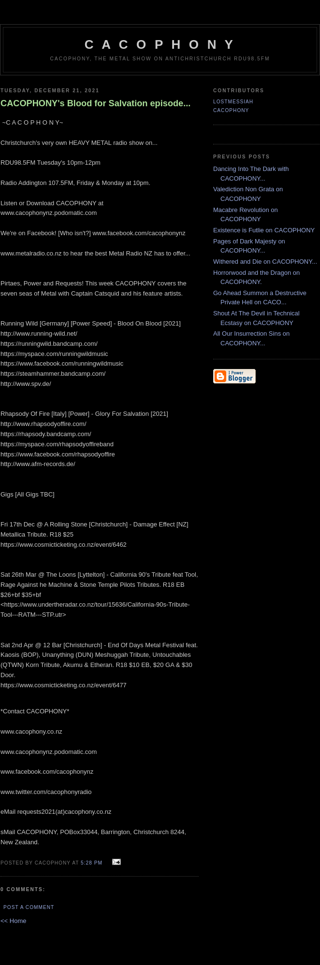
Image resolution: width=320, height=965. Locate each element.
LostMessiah (233, 101)
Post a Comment (28, 907)
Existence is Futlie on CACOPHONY (264, 230)
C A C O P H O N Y (160, 44)
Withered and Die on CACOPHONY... (265, 261)
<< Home (13, 920)
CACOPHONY (231, 110)
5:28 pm (91, 863)
